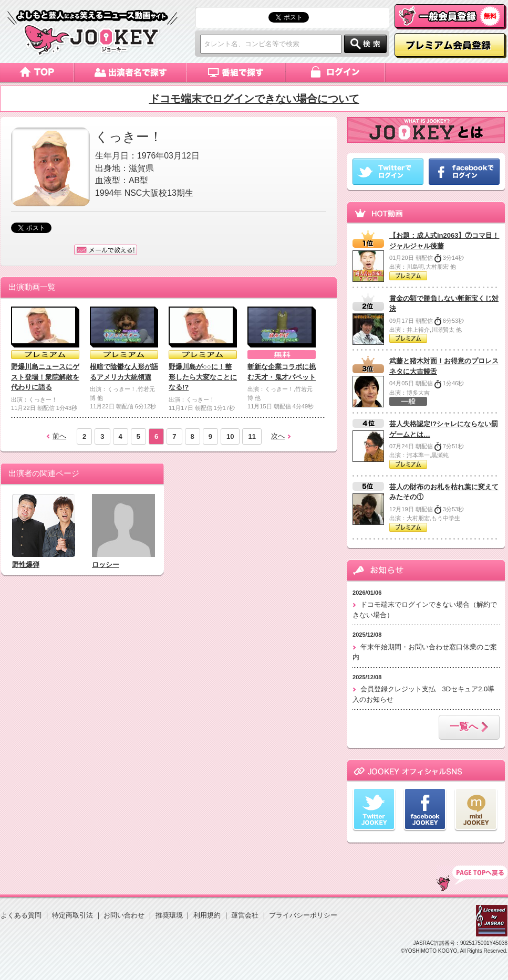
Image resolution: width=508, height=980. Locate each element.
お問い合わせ (123, 915)
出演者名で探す (130, 72)
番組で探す (236, 72)
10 (230, 436)
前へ (59, 436)
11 (251, 436)
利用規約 (207, 915)
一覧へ (469, 727)
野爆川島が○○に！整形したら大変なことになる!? (203, 377)
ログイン (336, 72)
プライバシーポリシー (303, 915)
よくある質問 (21, 915)
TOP (472, 878)
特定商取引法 (72, 915)
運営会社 (244, 915)
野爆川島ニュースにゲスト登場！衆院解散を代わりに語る (45, 377)
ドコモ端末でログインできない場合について (254, 98)
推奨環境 (169, 915)
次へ (278, 436)
